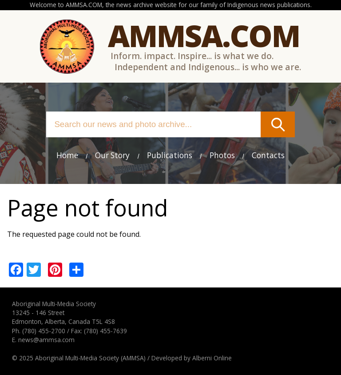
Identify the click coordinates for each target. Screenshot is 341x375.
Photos (222, 155)
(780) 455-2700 (43, 331)
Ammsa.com (204, 35)
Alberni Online (212, 358)
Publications (169, 155)
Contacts (268, 155)
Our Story (112, 155)
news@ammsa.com (46, 339)
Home (67, 155)
